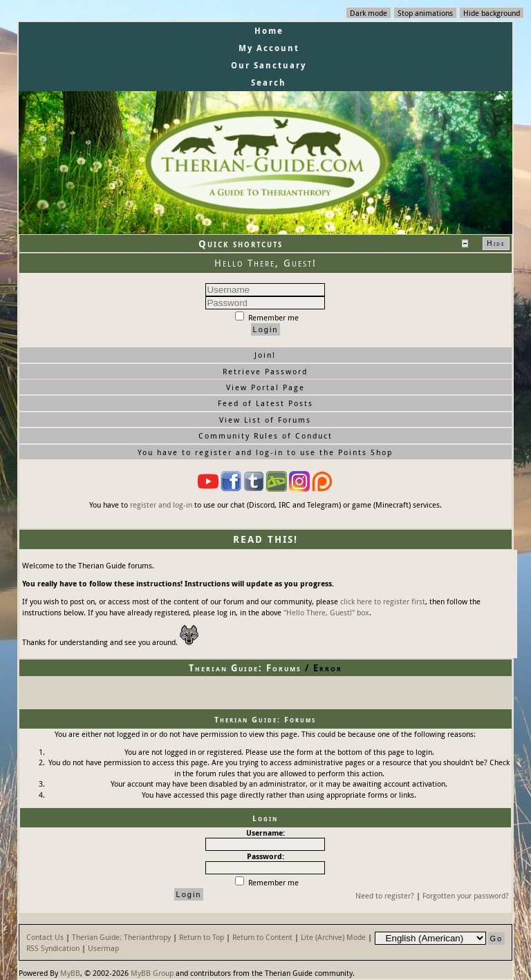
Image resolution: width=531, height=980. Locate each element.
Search (268, 82)
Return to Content (262, 937)
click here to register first (382, 601)
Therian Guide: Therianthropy (121, 937)
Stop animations (425, 13)
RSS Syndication (53, 948)
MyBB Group (152, 973)
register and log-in (161, 504)
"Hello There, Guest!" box (326, 612)
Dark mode (368, 13)
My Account (269, 48)
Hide (496, 243)
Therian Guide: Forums (245, 668)
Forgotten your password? (465, 895)
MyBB (70, 973)
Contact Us (45, 937)
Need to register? (384, 895)
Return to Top (201, 937)
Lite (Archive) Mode (333, 937)
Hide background (491, 13)
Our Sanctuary (268, 65)
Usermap (103, 948)
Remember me (267, 317)
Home (268, 31)
